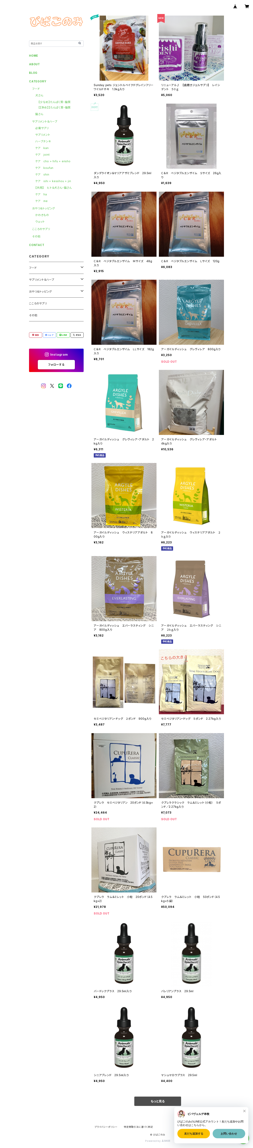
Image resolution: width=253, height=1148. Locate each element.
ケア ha (41, 194)
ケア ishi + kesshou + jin (53, 181)
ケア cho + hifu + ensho (53, 161)
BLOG (33, 72)
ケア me (41, 201)
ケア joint (42, 154)
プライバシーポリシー (106, 1126)
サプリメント (42, 134)
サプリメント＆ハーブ (44, 121)
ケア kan (42, 148)
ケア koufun (44, 167)
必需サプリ (42, 128)
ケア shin (42, 174)
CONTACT (36, 245)
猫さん (39, 114)
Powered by (157, 1140)
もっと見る (158, 1101)
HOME (33, 55)
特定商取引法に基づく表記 (138, 1126)
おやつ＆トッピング (43, 208)
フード (36, 88)
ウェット (40, 221)
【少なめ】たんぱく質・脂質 (54, 102)
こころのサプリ (41, 229)
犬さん (39, 95)
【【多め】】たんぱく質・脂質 (54, 107)
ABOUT (34, 64)
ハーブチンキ (43, 141)
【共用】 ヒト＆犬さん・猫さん (53, 187)
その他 (36, 236)
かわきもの (42, 215)
